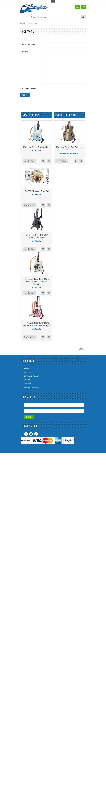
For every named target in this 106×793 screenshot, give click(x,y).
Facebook (26, 434)
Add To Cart (29, 161)
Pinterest (36, 434)
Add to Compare (49, 161)
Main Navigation (22, 17)
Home (22, 23)
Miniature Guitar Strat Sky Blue (36, 147)
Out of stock (29, 205)
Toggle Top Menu (53, 1)
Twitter (31, 434)
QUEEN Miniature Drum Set (37, 191)
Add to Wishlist (43, 161)
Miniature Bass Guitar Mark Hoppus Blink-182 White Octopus (37, 281)
